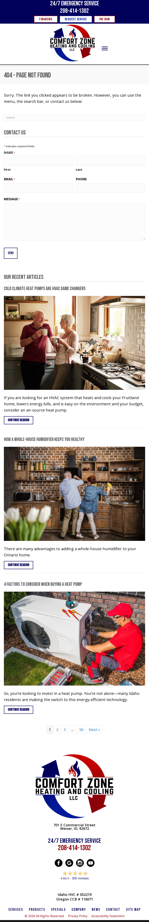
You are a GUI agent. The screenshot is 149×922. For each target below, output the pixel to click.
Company (79, 903)
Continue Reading (18, 414)
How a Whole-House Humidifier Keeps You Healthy (44, 434)
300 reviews (80, 872)
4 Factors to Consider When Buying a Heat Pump (43, 579)
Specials (58, 903)
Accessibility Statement (108, 910)
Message (12, 196)
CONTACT (113, 903)
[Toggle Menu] (105, 48)
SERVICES (15, 903)
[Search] (74, 117)
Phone (81, 177)
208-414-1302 (74, 11)
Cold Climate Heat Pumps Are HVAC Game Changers (45, 283)
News (96, 903)
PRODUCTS (37, 903)
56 (81, 723)
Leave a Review (74, 880)
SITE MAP (133, 903)
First (7, 168)
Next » (94, 723)
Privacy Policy (77, 910)
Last (79, 168)
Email (9, 177)
